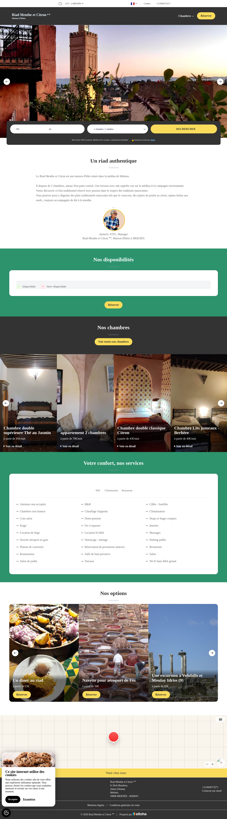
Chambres (186, 15)
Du (17, 129)
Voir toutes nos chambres (113, 341)
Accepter (13, 799)
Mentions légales (95, 805)
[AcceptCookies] (6, 812)
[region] (28, 779)
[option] (113, 81)
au (50, 129)
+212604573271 (208, 787)
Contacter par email (210, 790)
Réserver (206, 15)
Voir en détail (13, 446)
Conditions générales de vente (125, 805)
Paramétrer (29, 799)
